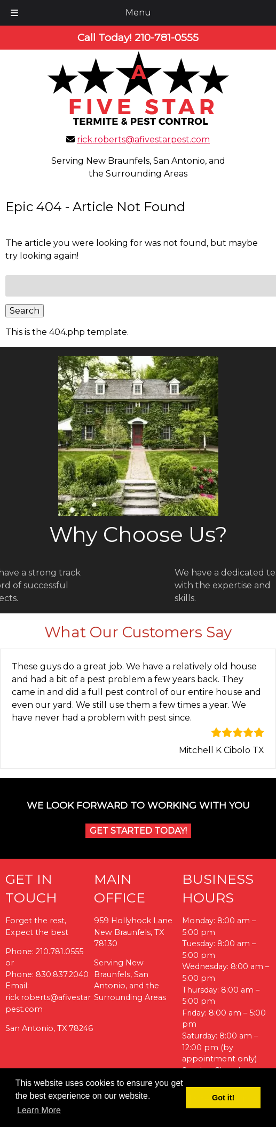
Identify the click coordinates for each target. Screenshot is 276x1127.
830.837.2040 (62, 974)
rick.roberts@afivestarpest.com (143, 139)
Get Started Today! (138, 831)
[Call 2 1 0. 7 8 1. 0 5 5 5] (167, 37)
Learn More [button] (39, 1110)
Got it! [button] (223, 1097)
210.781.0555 (59, 951)
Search (25, 311)
